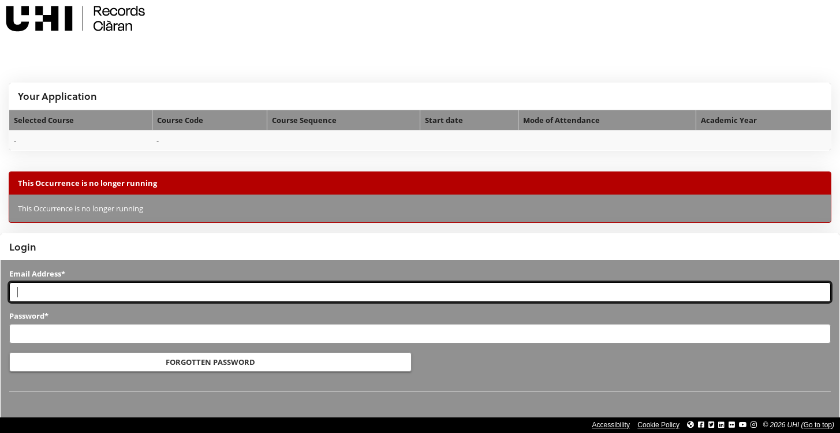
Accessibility (611, 425)
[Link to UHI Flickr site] (732, 425)
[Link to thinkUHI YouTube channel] (743, 425)
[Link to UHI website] (690, 425)
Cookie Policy (658, 425)
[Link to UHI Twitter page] (711, 425)
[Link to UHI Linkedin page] (721, 425)
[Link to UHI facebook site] (701, 425)
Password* (28, 316)
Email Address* (37, 273)
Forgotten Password (210, 362)
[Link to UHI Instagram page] (754, 425)
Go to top (818, 425)
